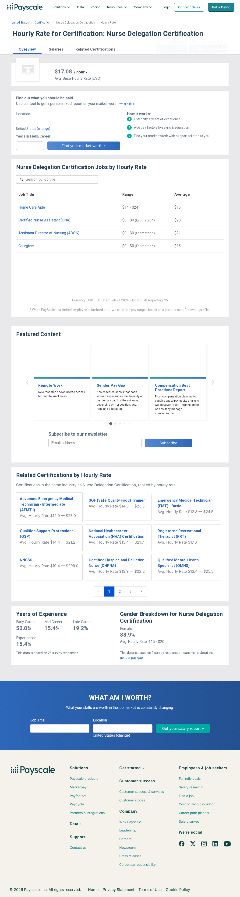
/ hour (79, 72)
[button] (27, 48)
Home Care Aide (31, 207)
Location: (23, 114)
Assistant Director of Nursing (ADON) (48, 233)
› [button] (213, 381)
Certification (42, 22)
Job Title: (37, 720)
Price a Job (171, 48)
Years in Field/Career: (33, 136)
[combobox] (68, 121)
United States (20, 22)
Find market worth (208, 48)
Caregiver (26, 246)
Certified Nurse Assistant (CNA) (44, 220)
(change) (43, 129)
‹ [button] (27, 381)
